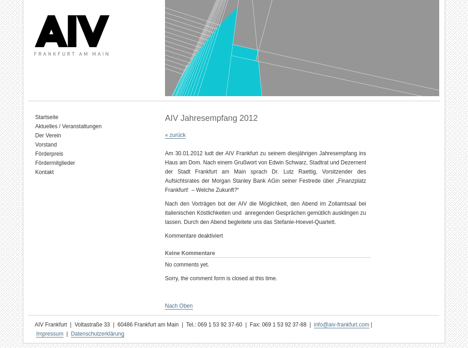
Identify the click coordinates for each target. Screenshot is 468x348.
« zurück (175, 135)
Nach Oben (179, 306)
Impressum (49, 334)
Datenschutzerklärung (97, 334)
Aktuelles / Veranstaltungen (68, 126)
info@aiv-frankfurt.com (341, 324)
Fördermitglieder (55, 163)
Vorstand (46, 144)
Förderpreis (49, 154)
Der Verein (48, 135)
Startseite (46, 117)
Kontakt (44, 172)
